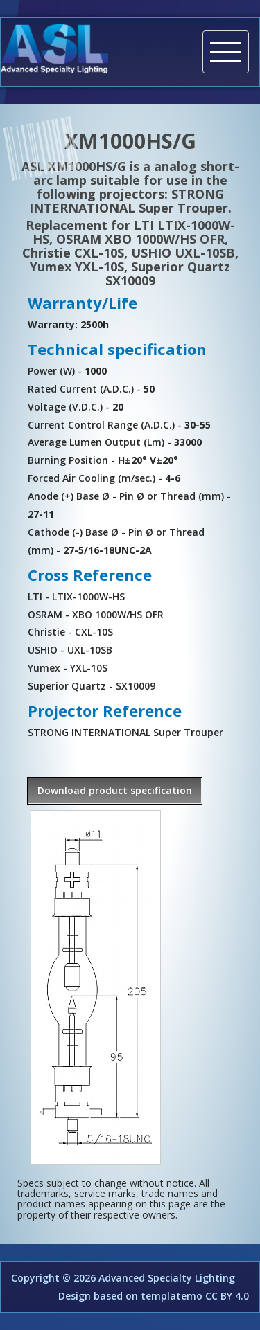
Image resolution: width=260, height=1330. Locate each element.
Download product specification (114, 790)
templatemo (171, 1295)
